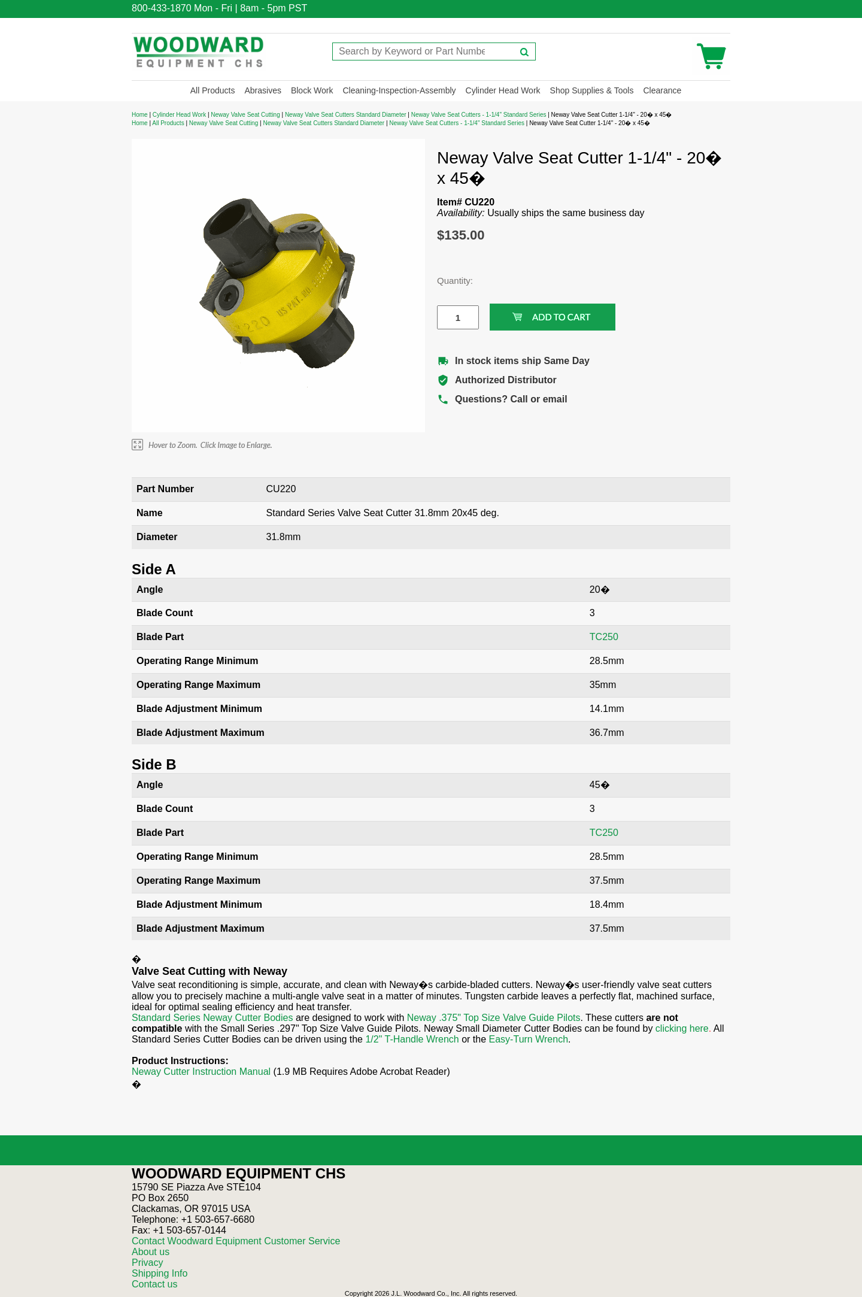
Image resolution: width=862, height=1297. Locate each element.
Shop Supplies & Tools (592, 90)
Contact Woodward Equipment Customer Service (236, 1241)
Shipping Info (159, 1273)
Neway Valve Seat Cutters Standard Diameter (346, 114)
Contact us (154, 1284)
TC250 (604, 637)
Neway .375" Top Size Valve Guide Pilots (494, 1018)
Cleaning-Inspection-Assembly (399, 90)
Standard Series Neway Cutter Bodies (212, 1018)
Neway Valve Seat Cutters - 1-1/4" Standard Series (479, 114)
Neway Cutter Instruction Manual (201, 1071)
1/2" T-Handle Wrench (412, 1039)
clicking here (682, 1028)
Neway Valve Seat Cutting (245, 114)
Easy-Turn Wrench (528, 1039)
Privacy (147, 1262)
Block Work (312, 90)
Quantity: (449, 280)
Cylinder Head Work (503, 90)
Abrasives (262, 90)
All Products (212, 90)
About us (150, 1252)
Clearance (662, 90)
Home (140, 114)
